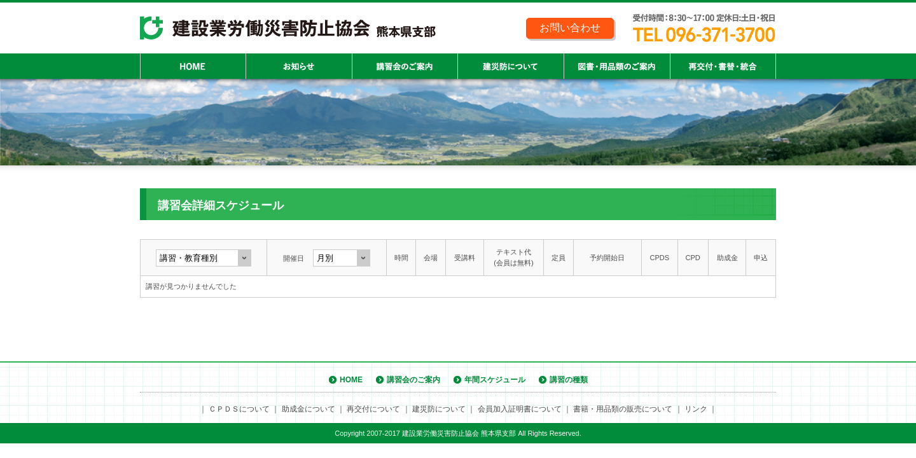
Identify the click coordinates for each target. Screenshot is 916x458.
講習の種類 (569, 379)
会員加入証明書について (520, 409)
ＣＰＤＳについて (239, 409)
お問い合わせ (569, 27)
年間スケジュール (494, 379)
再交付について (373, 409)
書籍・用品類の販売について (622, 409)
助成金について (308, 409)
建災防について (439, 409)
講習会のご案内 (413, 379)
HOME (351, 379)
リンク (695, 409)
